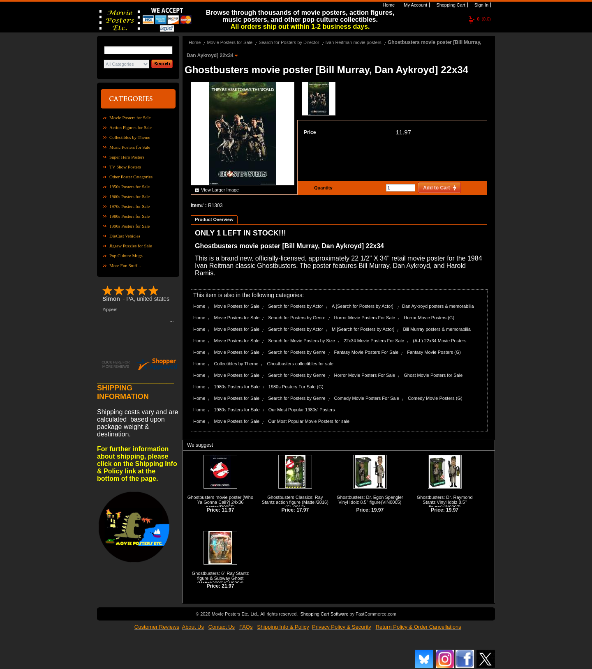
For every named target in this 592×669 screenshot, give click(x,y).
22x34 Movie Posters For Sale (374, 340)
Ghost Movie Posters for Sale (433, 375)
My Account (414, 4)
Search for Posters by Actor (295, 306)
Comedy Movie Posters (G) (435, 398)
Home (388, 4)
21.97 (228, 586)
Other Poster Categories (131, 176)
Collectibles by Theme (129, 137)
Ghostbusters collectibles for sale (300, 363)
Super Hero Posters (126, 157)
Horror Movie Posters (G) (429, 317)
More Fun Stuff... (125, 265)
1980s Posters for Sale (129, 216)
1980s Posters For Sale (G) (296, 386)
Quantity (322, 187)
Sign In (480, 4)
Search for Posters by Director (289, 42)
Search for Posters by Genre (296, 317)
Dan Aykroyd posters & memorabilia (438, 306)
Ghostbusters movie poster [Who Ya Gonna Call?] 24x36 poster (220, 502)
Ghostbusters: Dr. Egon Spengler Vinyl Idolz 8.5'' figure (370, 500)
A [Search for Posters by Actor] (363, 306)
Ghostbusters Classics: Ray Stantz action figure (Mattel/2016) (295, 500)
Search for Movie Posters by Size (301, 340)
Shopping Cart (450, 4)
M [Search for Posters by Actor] (363, 329)
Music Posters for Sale (129, 147)
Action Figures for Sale (130, 127)
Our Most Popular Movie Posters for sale (308, 421)
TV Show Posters (125, 166)
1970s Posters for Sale (129, 206)
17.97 (302, 510)
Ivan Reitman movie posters (354, 42)
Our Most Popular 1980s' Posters (301, 409)
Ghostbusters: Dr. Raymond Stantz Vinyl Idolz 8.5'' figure (445, 502)
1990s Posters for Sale (129, 226)
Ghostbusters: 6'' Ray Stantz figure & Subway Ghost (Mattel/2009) (220, 578)
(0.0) (484, 18)
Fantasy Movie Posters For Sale (366, 352)
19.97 (377, 510)
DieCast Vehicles (124, 235)
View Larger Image (220, 189)
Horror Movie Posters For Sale (364, 317)
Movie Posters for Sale (130, 117)
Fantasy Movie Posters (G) (434, 352)
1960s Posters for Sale (129, 196)
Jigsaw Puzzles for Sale (130, 245)
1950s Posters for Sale (129, 186)
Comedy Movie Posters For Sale (366, 398)
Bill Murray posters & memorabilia (436, 329)
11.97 (403, 132)
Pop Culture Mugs (126, 255)
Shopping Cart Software (324, 613)
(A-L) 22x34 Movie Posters (439, 340)
